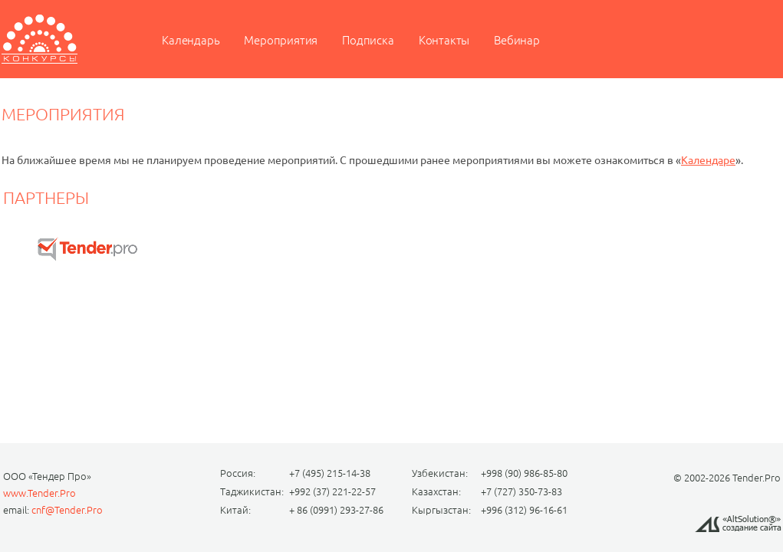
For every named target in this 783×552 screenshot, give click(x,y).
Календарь (190, 40)
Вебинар (517, 40)
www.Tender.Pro (39, 493)
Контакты (444, 40)
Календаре (708, 160)
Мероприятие (39, 39)
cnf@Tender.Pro (67, 509)
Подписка (367, 40)
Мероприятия (280, 40)
